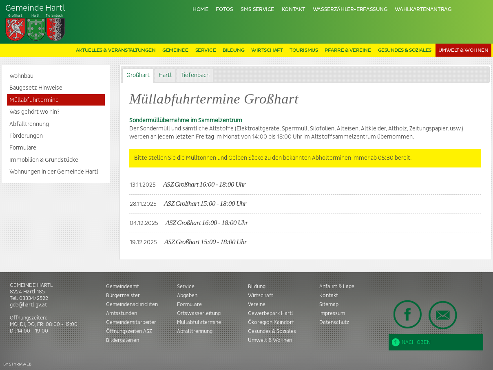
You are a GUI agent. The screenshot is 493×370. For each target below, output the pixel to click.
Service (205, 50)
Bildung (233, 50)
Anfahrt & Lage (336, 286)
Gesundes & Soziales (404, 50)
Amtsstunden (121, 313)
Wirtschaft (267, 50)
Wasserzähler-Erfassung (350, 10)
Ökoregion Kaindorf (271, 322)
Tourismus (304, 50)
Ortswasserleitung (199, 313)
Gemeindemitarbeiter (131, 322)
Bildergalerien (122, 340)
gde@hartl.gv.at (28, 305)
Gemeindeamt (122, 286)
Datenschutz (334, 322)
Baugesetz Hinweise (35, 88)
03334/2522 (33, 298)
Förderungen (26, 136)
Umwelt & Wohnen (463, 50)
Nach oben (411, 342)
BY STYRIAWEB (17, 364)
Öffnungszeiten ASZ (129, 331)
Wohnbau (21, 76)
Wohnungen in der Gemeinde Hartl (53, 172)
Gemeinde (175, 50)
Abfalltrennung (29, 124)
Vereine (256, 304)
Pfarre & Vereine (348, 50)
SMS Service (257, 10)
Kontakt (293, 10)
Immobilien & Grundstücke (43, 160)
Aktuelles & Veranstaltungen (115, 50)
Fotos (224, 10)
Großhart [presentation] (138, 75)
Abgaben (187, 295)
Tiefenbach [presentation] (195, 75)
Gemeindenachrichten (132, 304)
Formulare (22, 148)
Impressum (332, 313)
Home (200, 10)
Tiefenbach (35, 22)
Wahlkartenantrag (423, 10)
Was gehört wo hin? (34, 112)
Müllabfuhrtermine (34, 100)
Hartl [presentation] (165, 75)
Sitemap (328, 304)
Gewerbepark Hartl (270, 313)
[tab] (137, 75)
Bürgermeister (123, 295)
